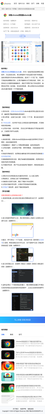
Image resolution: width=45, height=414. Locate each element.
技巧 (32, 3)
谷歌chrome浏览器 (17, 111)
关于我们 (16, 409)
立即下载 (22, 36)
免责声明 (23, 409)
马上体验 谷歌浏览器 (22, 320)
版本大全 (22, 3)
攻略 (37, 3)
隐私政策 (31, 409)
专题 (42, 3)
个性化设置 (6, 123)
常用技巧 (6, 187)
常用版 (15, 9)
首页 (15, 3)
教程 (28, 3)
